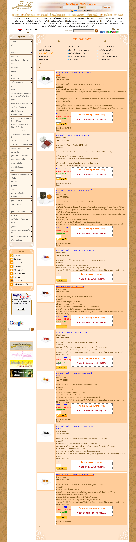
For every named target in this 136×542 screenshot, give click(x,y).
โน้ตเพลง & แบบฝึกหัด (18, 131)
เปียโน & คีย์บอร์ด (17, 82)
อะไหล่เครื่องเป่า (16, 197)
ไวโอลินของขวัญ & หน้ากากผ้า (20, 136)
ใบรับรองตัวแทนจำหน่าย (75, 21)
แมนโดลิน (14, 67)
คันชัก (13, 90)
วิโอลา (13, 45)
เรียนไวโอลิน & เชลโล (108, 21)
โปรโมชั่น (44, 18)
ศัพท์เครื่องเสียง (57, 23)
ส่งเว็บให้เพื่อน (89, 18)
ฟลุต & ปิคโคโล (16, 163)
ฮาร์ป (12, 75)
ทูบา (12, 189)
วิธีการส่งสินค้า (78, 18)
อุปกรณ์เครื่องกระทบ (18, 212)
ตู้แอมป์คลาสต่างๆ (85, 23)
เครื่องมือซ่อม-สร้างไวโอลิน (20, 141)
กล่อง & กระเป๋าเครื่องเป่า (19, 159)
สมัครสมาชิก (35, 18)
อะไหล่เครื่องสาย (16, 115)
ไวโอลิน (13, 41)
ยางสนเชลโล (73, 60)
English (19, 32)
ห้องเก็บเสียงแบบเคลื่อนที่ (19, 236)
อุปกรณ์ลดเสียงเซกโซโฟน (20, 156)
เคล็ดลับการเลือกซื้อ (21, 284)
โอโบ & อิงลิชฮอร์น (17, 167)
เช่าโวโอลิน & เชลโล (93, 21)
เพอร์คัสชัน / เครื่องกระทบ (19, 219)
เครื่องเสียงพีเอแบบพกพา (19, 103)
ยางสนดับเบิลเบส (104, 60)
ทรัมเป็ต (13, 178)
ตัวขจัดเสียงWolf (45, 47)
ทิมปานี (13, 223)
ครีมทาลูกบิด (43, 56)
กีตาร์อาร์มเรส (44, 60)
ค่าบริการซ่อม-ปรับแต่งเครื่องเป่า (21, 231)
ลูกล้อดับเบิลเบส (44, 50)
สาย (12, 86)
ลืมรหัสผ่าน (25, 18)
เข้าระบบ (17, 18)
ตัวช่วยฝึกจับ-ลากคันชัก (77, 56)
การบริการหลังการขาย (33, 23)
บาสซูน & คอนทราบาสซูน (20, 174)
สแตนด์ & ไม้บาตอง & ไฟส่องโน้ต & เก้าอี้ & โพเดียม (21, 126)
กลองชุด (13, 208)
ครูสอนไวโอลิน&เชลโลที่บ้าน (72, 26)
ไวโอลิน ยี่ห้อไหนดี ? (71, 23)
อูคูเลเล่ (13, 71)
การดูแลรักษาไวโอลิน (40, 21)
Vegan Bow (46, 23)
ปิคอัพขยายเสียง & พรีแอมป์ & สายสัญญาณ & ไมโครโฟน (21, 95)
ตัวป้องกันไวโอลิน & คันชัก (107, 56)
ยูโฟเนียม (14, 186)
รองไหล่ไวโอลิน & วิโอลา (77, 53)
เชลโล (13, 49)
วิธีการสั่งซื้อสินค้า (54, 18)
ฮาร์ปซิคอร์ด (15, 79)
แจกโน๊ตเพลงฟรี (88, 26)
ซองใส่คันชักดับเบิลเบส (106, 50)
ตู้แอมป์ (13, 100)
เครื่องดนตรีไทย (16, 240)
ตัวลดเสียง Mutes (104, 53)
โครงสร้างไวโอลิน (25, 21)
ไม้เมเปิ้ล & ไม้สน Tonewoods (21, 145)
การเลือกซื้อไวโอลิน (102, 18)
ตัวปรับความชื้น (74, 47)
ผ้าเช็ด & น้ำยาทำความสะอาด (79, 50)
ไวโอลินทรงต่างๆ (113, 23)
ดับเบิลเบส (14, 53)
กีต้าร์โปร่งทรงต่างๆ (100, 23)
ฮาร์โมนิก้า (14, 215)
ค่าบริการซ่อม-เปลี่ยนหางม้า (20, 148)
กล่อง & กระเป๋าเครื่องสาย (19, 60)
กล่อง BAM (14, 56)
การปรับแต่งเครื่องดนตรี (57, 21)
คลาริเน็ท (14, 171)
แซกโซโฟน (15, 152)
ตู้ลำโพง (13, 226)
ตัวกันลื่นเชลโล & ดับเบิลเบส (108, 47)
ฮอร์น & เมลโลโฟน (17, 193)
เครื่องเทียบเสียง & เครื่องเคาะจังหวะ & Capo (21, 120)
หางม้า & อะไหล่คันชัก (18, 107)
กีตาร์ (12, 64)
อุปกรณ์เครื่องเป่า (17, 200)
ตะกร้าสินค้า (31, 29)
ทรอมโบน (14, 182)
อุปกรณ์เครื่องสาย (17, 111)
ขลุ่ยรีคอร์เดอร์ (16, 204)
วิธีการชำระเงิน (67, 18)
